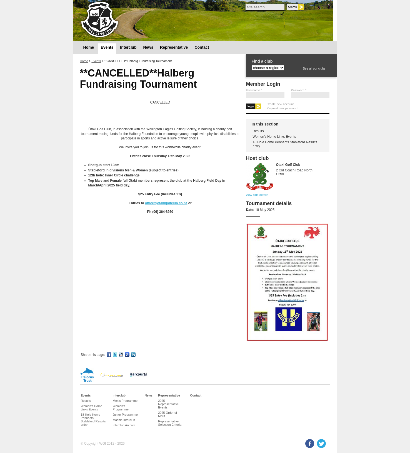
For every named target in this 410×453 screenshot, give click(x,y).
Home (88, 47)
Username (254, 90)
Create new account (280, 104)
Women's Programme (121, 407)
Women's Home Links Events (274, 137)
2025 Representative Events (168, 404)
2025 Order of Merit (167, 414)
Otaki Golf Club (288, 165)
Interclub (128, 47)
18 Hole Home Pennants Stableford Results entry (285, 144)
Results (258, 131)
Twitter (321, 443)
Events (107, 47)
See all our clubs (314, 68)
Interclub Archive (124, 425)
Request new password (282, 108)
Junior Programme (125, 414)
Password (299, 90)
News (148, 47)
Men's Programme (125, 400)
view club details (257, 194)
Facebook (309, 443)
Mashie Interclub (124, 420)
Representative (174, 47)
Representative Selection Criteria (169, 423)
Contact (201, 47)
